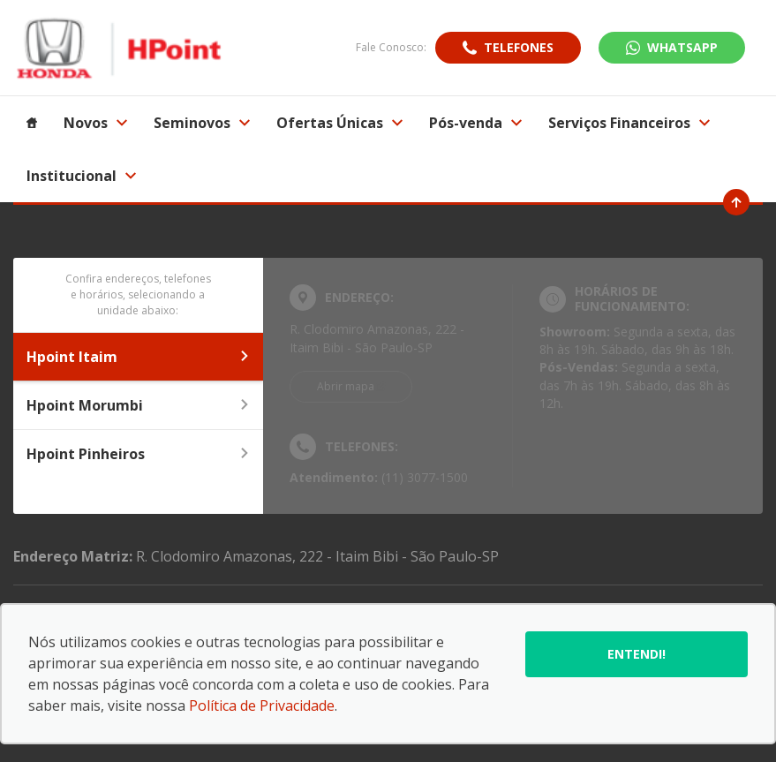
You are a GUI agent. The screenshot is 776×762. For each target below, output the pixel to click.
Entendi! (636, 653)
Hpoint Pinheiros (138, 454)
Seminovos (202, 123)
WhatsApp (682, 47)
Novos (95, 123)
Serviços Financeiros (629, 123)
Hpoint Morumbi (138, 405)
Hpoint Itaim (138, 356)
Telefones (519, 47)
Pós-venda (475, 123)
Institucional (81, 176)
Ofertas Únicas (339, 123)
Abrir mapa (345, 386)
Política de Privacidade (262, 705)
